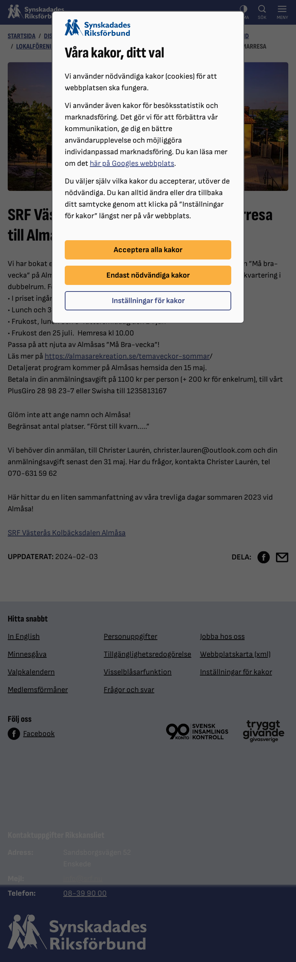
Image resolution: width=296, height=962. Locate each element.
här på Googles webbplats (132, 163)
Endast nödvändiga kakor (148, 275)
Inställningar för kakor (148, 300)
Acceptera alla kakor (148, 249)
